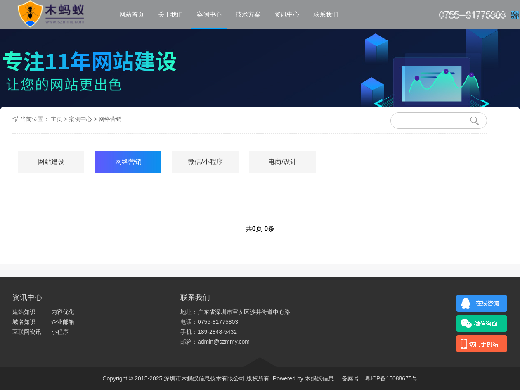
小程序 (60, 331)
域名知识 (23, 322)
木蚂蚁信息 (318, 378)
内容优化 (62, 312)
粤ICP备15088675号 (391, 378)
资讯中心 (286, 14)
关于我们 (170, 14)
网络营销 (110, 119)
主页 (56, 119)
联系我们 (325, 14)
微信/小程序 (205, 161)
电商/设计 (282, 161)
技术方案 (248, 14)
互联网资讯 (26, 331)
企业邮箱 (62, 322)
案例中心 (209, 14)
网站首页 (131, 14)
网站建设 (51, 161)
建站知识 (23, 312)
